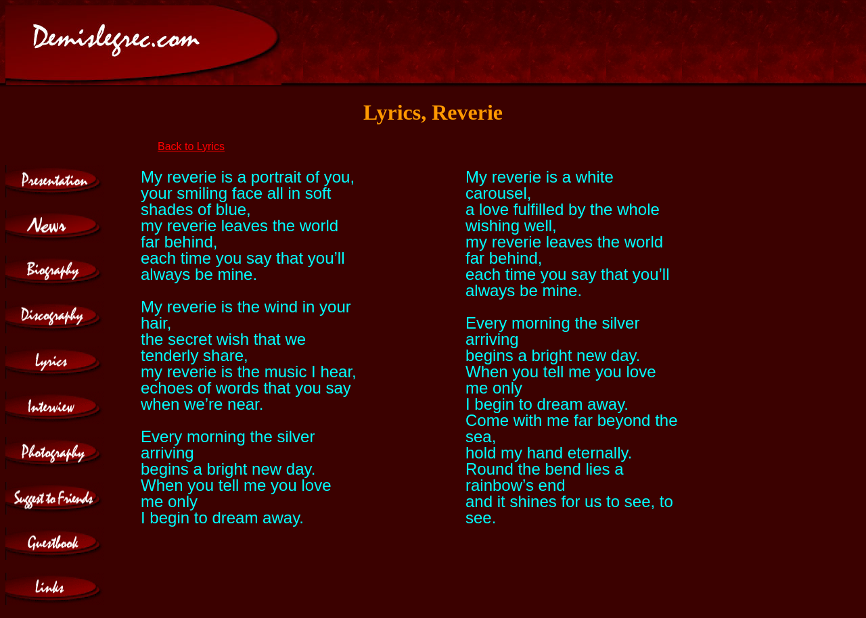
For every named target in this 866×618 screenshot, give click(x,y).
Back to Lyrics (191, 146)
